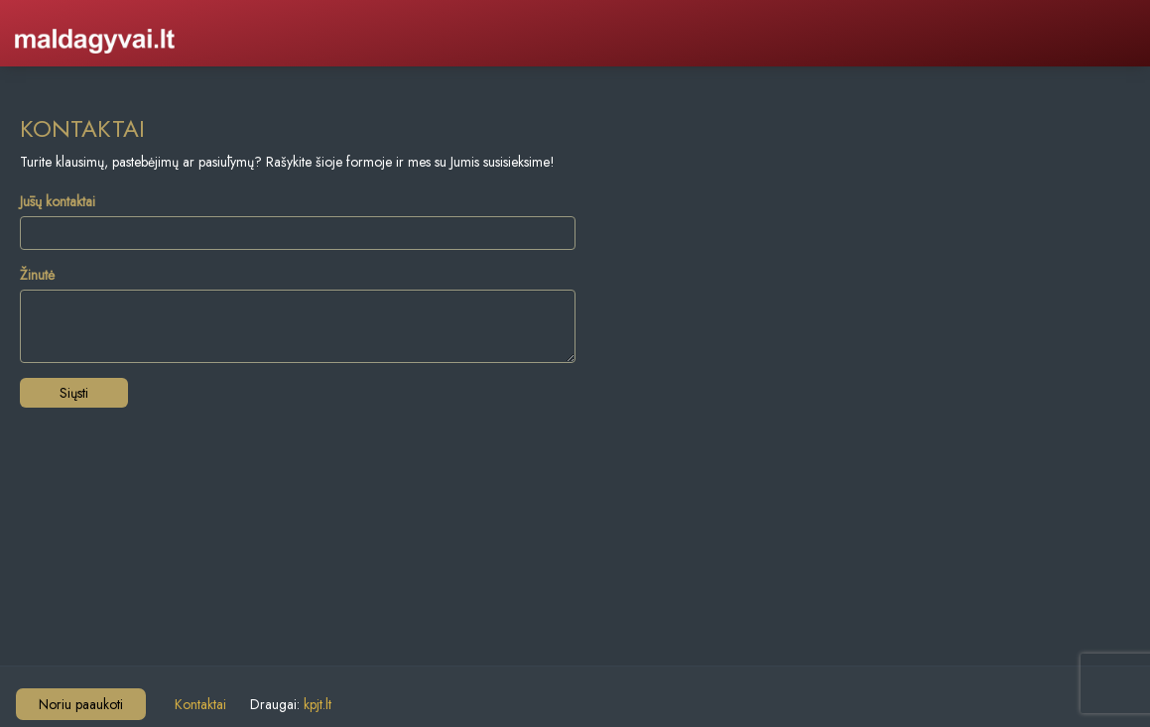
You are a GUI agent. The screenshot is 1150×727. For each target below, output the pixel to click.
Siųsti (74, 393)
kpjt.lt (317, 704)
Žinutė (37, 275)
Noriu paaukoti (81, 704)
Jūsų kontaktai (57, 201)
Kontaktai (200, 704)
